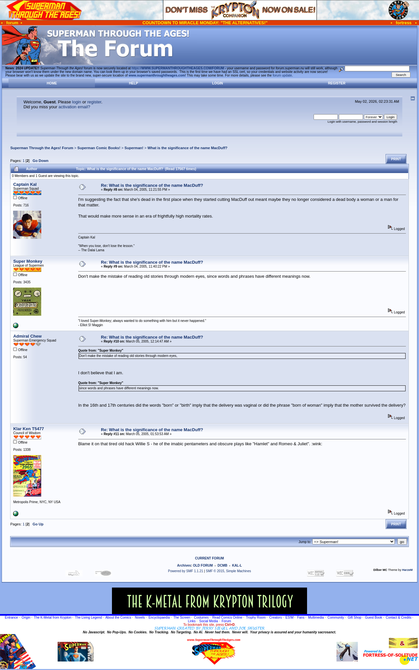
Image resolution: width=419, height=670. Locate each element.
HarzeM (407, 570)
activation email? (74, 106)
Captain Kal (25, 184)
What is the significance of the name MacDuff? (188, 148)
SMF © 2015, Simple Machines (228, 571)
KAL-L (237, 565)
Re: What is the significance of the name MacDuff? (152, 185)
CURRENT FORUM (209, 558)
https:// (178, 68)
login (76, 101)
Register (336, 83)
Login (217, 83)
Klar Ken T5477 (28, 428)
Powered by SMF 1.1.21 (185, 571)
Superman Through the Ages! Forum (41, 148)
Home (52, 83)
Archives (184, 565)
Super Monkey (27, 261)
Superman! (133, 148)
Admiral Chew (27, 336)
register (94, 101)
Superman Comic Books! (98, 148)
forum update (282, 75)
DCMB (222, 565)
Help (133, 83)
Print (396, 159)
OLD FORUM (203, 565)
